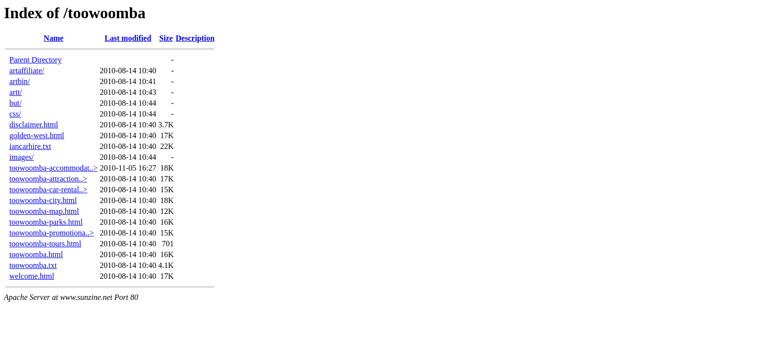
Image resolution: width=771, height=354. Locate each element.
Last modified (128, 38)
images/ (21, 157)
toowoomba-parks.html (46, 222)
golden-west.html (36, 135)
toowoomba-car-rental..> (48, 189)
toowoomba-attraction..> (48, 179)
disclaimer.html (33, 124)
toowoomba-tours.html (45, 243)
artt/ (15, 92)
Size (166, 38)
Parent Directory (35, 60)
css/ (15, 114)
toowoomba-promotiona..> (51, 233)
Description (195, 38)
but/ (15, 103)
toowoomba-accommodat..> (53, 168)
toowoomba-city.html (43, 200)
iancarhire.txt (30, 146)
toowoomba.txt (33, 265)
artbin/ (19, 81)
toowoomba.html (36, 254)
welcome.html (31, 276)
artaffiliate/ (26, 70)
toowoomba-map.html (44, 211)
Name (53, 38)
